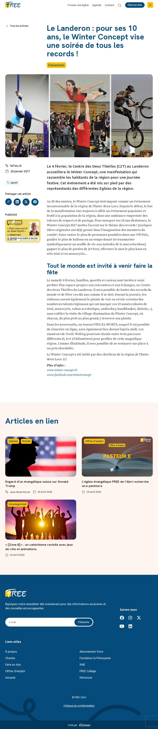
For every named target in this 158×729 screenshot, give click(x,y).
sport (14, 182)
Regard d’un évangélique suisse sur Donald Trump (39, 483)
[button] (150, 5)
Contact (110, 5)
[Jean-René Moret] (6, 491)
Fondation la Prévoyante (95, 657)
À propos (11, 651)
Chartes (10, 657)
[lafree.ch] (7, 165)
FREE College (88, 670)
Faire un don (13, 664)
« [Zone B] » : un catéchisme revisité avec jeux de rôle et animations (38, 546)
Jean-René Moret (20, 491)
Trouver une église (78, 5)
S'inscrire (83, 621)
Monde (26, 441)
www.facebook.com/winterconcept (69, 375)
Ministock (86, 677)
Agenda (97, 5)
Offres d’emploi (15, 670)
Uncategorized (17, 504)
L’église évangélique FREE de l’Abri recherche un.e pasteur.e (109, 483)
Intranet (10, 677)
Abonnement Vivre (91, 651)
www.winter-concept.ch (62, 370)
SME (82, 664)
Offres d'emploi (94, 441)
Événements (56, 65)
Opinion (13, 441)
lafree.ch (16, 165)
